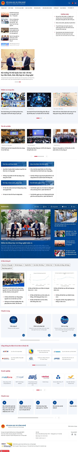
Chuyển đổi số (28, 265)
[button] (34, 59)
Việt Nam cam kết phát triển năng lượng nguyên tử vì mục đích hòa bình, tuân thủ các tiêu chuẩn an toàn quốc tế (13, 290)
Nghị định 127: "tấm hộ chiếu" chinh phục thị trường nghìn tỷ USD (71, 233)
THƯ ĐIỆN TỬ (71, 8)
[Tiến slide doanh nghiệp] (44, 390)
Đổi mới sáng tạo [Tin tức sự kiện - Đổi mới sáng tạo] (31, 145)
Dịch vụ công (28, 8)
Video (36, 206)
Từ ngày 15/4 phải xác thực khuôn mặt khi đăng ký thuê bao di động (71, 252)
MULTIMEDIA (63, 8)
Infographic (54, 206)
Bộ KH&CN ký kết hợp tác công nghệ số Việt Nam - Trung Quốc (14, 14)
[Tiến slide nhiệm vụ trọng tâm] (44, 118)
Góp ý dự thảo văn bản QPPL (39, 164)
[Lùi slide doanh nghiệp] (33, 390)
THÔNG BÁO (65, 14)
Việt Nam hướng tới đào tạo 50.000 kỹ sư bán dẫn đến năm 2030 (65, 225)
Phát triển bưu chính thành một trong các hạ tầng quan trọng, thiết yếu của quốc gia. (64, 112)
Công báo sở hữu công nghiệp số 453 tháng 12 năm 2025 (65, 300)
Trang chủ (3, 8)
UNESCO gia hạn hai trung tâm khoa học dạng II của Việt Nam (13, 149)
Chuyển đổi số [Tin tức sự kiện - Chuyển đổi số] (57, 145)
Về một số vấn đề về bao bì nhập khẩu (12, 194)
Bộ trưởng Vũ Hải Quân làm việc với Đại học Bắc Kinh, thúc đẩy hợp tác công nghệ (17, 74)
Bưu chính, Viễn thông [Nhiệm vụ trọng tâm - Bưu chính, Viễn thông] (58, 108)
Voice (73, 206)
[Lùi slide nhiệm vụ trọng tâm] (33, 118)
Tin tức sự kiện (6, 126)
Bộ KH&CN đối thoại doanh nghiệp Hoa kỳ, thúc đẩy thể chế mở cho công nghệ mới (14, 31)
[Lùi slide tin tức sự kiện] (31, 156)
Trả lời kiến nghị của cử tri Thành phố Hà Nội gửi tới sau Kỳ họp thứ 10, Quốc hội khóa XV (42, 195)
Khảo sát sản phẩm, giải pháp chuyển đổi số (65, 24)
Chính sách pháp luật (39, 326)
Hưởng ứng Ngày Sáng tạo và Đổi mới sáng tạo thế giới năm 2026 (39, 149)
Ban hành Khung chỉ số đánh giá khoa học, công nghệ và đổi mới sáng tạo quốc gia (12, 112)
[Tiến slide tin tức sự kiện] (47, 156)
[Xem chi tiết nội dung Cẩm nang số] (23, 335)
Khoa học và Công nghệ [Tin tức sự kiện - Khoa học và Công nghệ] (7, 145)
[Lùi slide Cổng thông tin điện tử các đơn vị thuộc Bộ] (29, 365)
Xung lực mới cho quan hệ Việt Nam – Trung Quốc (71, 242)
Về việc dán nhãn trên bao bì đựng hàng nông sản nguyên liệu (14, 188)
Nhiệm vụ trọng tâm (7, 90)
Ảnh (45, 206)
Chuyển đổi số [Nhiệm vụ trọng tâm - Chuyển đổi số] (31, 108)
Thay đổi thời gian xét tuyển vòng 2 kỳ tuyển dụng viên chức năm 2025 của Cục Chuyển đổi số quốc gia (65, 29)
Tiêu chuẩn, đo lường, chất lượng (61, 265)
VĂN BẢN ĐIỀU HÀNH (47, 8)
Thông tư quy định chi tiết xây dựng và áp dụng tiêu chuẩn (13, 176)
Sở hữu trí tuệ (49, 265)
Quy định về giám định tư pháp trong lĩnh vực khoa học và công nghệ (14, 170)
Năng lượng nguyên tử (7, 268)
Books (64, 206)
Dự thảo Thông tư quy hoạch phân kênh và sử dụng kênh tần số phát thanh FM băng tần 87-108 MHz (42, 177)
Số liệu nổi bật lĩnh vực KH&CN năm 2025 (65, 296)
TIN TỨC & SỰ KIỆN (19, 8)
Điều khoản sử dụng (72, 426)
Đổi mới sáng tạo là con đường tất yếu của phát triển (14, 45)
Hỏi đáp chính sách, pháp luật (12, 183)
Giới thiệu (10, 8)
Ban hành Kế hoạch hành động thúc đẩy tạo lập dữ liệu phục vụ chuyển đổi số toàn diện (38, 112)
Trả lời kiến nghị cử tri (37, 183)
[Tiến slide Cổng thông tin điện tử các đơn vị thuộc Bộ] (49, 365)
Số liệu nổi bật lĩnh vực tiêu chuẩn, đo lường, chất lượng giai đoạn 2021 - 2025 (39, 296)
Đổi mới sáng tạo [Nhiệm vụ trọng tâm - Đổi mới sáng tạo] (5, 108)
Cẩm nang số (13, 326)
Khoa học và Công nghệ (7, 265)
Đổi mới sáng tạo (18, 265)
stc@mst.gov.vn (42, 438)
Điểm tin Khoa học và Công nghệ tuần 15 (16, 243)
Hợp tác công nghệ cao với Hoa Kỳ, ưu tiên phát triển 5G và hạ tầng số (14, 38)
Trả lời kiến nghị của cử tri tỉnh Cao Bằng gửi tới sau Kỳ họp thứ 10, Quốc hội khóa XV (42, 188)
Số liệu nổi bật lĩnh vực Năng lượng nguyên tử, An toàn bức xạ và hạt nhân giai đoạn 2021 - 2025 (14, 298)
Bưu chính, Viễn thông (38, 265)
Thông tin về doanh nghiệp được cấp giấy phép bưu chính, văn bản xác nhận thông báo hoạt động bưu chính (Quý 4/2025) (14, 302)
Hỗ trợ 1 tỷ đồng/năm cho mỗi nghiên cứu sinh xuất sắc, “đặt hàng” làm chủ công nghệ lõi (14, 22)
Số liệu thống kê (5, 261)
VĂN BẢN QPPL (37, 8)
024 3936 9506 (44, 436)
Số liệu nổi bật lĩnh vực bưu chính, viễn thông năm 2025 (39, 300)
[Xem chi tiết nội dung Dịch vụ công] (74, 335)
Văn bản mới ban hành (10, 164)
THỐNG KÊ (56, 8)
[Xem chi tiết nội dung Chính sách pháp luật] (49, 335)
